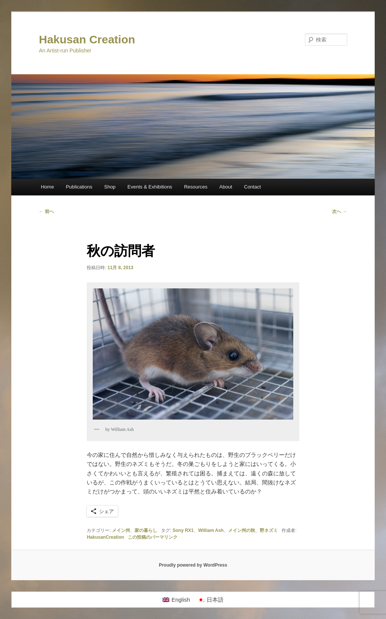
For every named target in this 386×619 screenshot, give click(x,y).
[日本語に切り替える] (210, 599)
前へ (46, 211)
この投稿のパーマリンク (153, 537)
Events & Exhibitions (149, 187)
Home (47, 187)
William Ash (211, 530)
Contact (252, 187)
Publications (79, 187)
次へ (339, 211)
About (225, 187)
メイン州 (121, 530)
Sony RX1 (183, 530)
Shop (109, 187)
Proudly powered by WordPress (193, 565)
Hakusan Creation (87, 39)
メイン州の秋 (241, 530)
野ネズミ (269, 530)
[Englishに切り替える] (176, 599)
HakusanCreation (105, 537)
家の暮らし (146, 530)
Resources (195, 187)
